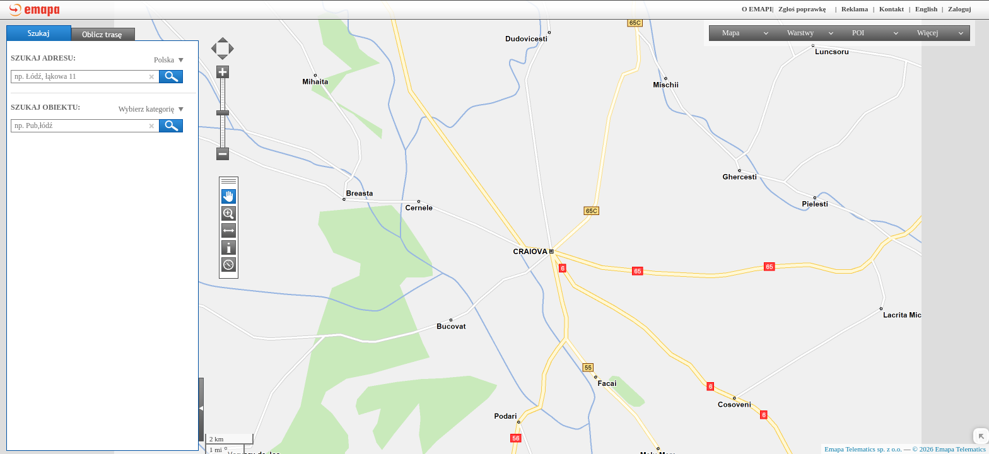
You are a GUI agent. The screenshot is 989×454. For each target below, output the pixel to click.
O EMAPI (757, 9)
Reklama (854, 9)
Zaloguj (959, 9)
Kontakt (891, 9)
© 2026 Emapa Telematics (949, 449)
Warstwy (800, 32)
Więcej (928, 32)
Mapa (730, 32)
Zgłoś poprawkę (802, 9)
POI (858, 32)
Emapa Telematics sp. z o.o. (863, 449)
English (926, 9)
